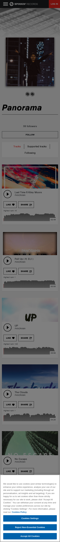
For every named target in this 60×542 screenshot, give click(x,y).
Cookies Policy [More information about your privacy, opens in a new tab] (19, 512)
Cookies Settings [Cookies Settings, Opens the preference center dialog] (30, 518)
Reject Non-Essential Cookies (30, 527)
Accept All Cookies (30, 536)
